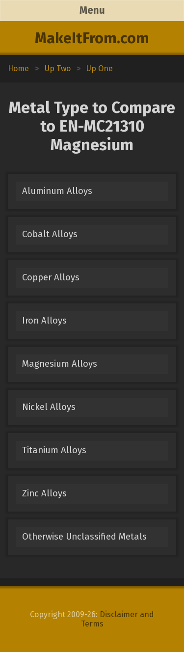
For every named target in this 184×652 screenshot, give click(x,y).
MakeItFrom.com (92, 38)
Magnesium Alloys (59, 363)
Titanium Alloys (54, 450)
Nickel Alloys (49, 407)
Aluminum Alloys (57, 191)
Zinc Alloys (44, 493)
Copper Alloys (50, 277)
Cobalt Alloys (50, 234)
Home (18, 68)
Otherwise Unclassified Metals (84, 536)
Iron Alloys (44, 320)
